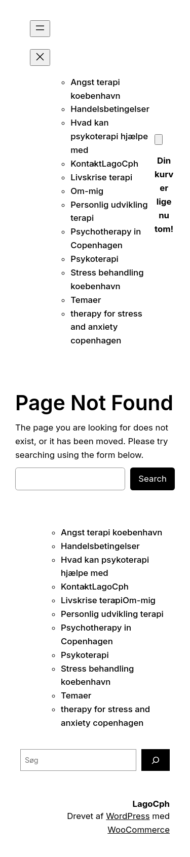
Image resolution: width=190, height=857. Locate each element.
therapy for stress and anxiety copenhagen (106, 327)
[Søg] (155, 760)
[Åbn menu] (40, 28)
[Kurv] (159, 139)
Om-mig (86, 191)
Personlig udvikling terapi (112, 614)
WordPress (127, 816)
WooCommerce (138, 830)
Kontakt (86, 164)
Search (152, 479)
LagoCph (120, 164)
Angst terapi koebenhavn (111, 532)
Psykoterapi (94, 259)
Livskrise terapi (101, 177)
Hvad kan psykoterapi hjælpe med (109, 136)
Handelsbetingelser (109, 109)
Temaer (85, 300)
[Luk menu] (40, 57)
